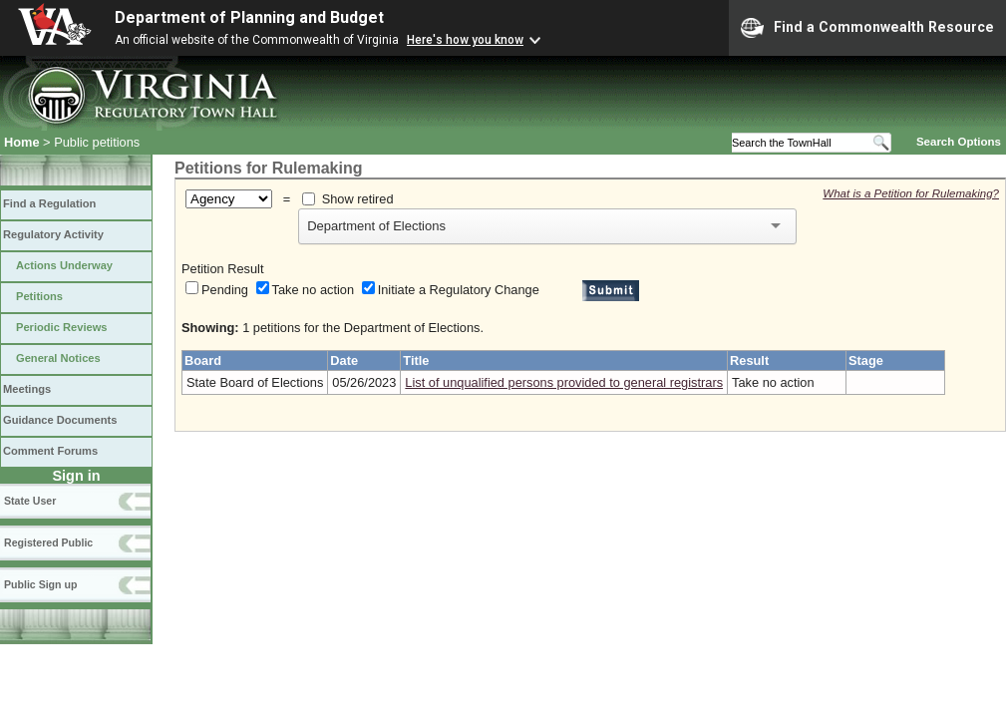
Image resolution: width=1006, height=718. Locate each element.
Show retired (358, 198)
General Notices (58, 358)
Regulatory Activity (53, 234)
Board (202, 360)
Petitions (39, 296)
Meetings (27, 389)
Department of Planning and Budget (249, 17)
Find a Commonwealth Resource (867, 28)
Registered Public (48, 542)
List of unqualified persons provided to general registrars (564, 382)
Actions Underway (64, 265)
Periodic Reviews (62, 327)
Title (416, 360)
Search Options (958, 142)
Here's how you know (465, 40)
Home (22, 142)
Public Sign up (40, 584)
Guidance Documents (60, 420)
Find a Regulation (49, 203)
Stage (865, 360)
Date (344, 360)
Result (749, 360)
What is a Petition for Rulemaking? (911, 193)
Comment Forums (50, 451)
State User (30, 501)
